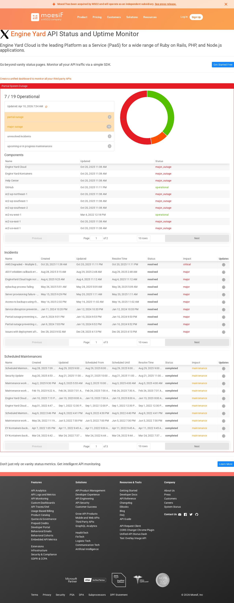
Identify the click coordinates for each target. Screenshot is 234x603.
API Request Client (130, 525)
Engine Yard (28, 34)
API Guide (125, 519)
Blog (122, 511)
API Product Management (90, 490)
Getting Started (128, 490)
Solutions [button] (132, 17)
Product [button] (82, 17)
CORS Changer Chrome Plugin (137, 530)
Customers (114, 17)
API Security (82, 502)
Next (197, 238)
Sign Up (196, 17)
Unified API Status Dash (133, 534)
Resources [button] (150, 17)
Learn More (225, 464)
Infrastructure (39, 550)
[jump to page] (96, 238)
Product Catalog (40, 515)
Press (167, 494)
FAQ (122, 515)
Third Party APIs (85, 521)
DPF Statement (119, 594)
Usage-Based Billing (42, 511)
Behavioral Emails (41, 531)
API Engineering (85, 498)
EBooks (124, 506)
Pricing (97, 17)
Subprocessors (97, 594)
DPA (81, 594)
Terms (34, 594)
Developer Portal (40, 527)
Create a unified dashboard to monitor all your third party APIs (35, 78)
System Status (172, 506)
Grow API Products (87, 513)
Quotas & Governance (43, 519)
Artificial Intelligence (87, 549)
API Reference (128, 498)
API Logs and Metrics (43, 494)
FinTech (80, 536)
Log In (184, 16)
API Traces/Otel (40, 506)
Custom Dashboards (43, 502)
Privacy (47, 594)
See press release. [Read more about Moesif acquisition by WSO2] (166, 4)
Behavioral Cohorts (42, 535)
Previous (37, 238)
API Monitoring (39, 498)
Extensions (37, 546)
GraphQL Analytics (86, 525)
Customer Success (86, 506)
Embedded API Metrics (44, 539)
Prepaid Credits (40, 523)
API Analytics (38, 490)
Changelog (126, 502)
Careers (168, 502)
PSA (72, 594)
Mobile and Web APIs (88, 517)
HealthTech (82, 532)
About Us (169, 490)
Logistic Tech (83, 540)
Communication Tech (88, 544)
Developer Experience (88, 494)
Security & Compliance (44, 554)
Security (60, 594)
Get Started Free (223, 64)
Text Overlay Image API (133, 538)
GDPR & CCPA (39, 558)
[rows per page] (143, 238)
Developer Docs (128, 494)
